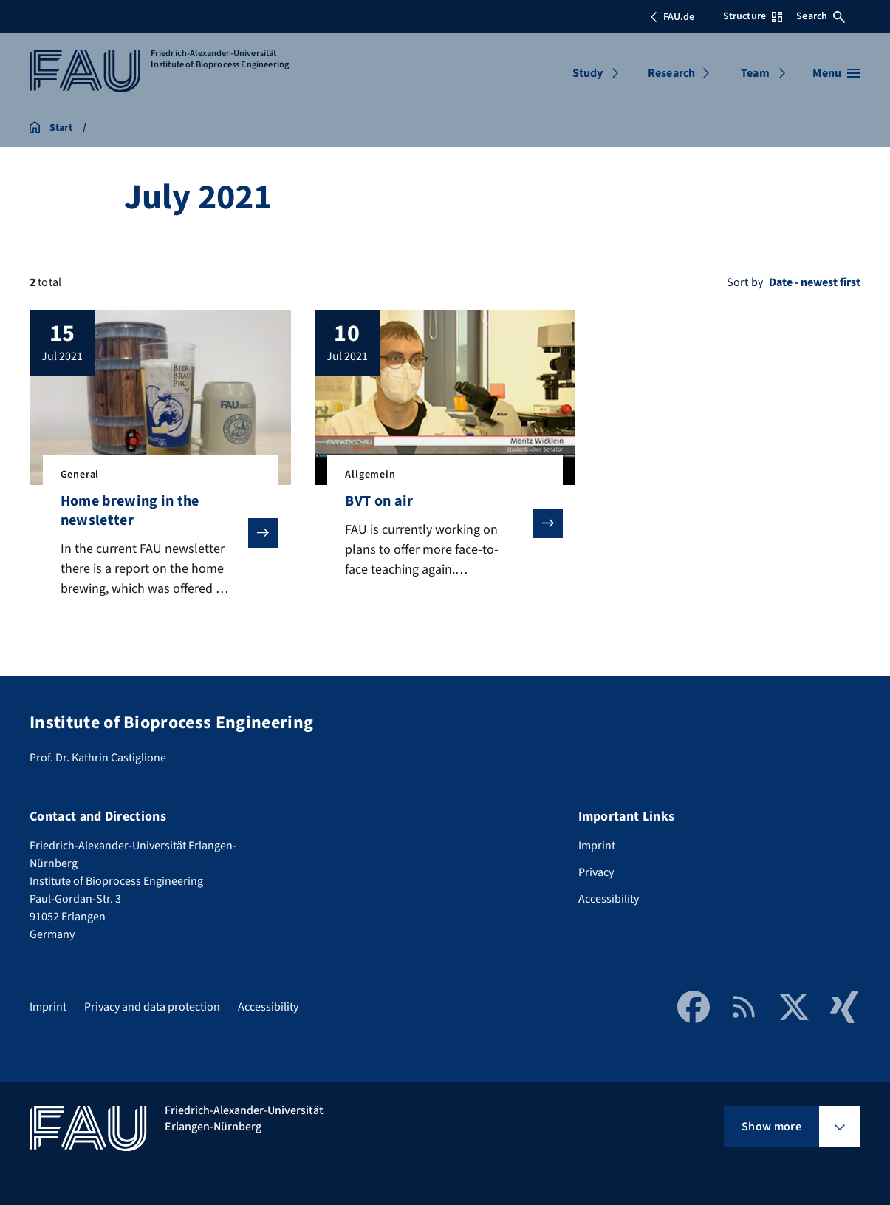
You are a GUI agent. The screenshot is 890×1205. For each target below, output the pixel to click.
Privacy (596, 872)
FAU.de (672, 17)
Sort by (745, 282)
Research (671, 73)
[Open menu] (836, 73)
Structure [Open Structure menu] (752, 16)
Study (587, 73)
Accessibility (608, 899)
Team (755, 73)
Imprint (596, 846)
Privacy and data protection (152, 1007)
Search (820, 16)
